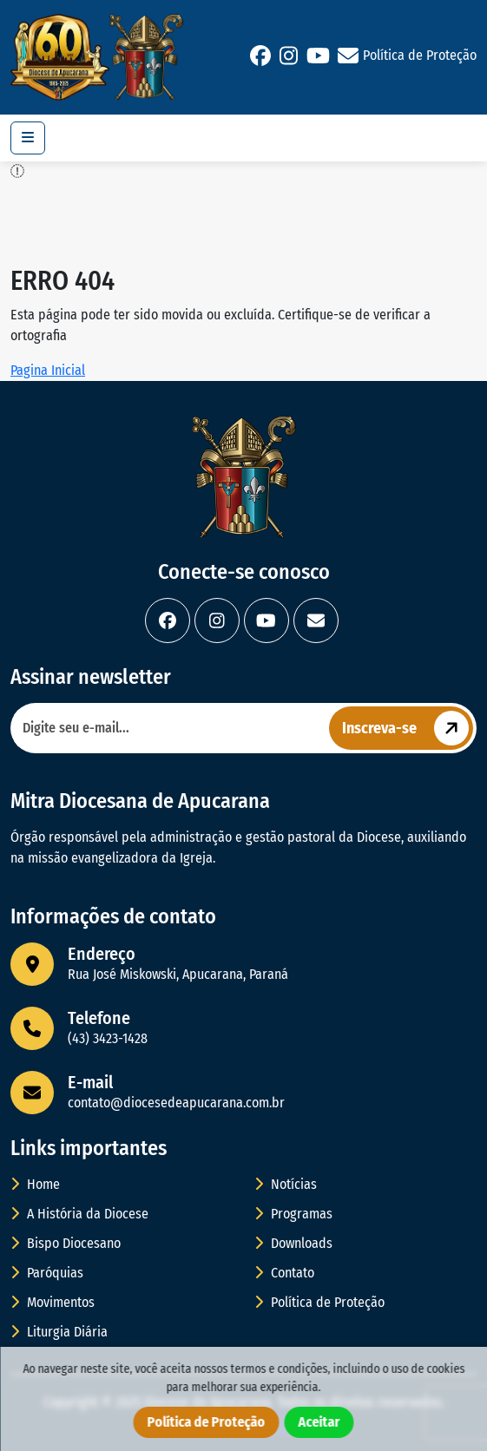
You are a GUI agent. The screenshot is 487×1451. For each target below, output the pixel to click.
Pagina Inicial (47, 370)
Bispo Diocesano (65, 1243)
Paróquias (46, 1272)
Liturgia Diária (59, 1331)
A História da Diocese (79, 1213)
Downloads (293, 1243)
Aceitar (319, 1422)
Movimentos (52, 1302)
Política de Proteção (420, 55)
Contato (284, 1272)
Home (35, 1184)
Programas (293, 1213)
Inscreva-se (407, 728)
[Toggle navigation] (27, 137)
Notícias (285, 1184)
